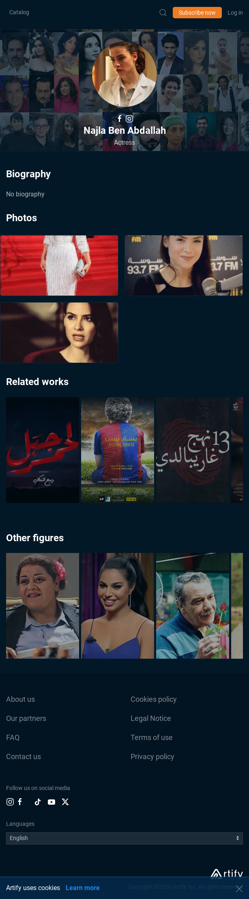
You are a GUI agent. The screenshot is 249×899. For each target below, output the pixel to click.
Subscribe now (197, 12)
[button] (124, 74)
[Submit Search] (163, 12)
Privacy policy (152, 756)
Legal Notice (151, 718)
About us (20, 699)
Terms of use (152, 737)
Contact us (23, 756)
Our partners (26, 718)
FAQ (12, 737)
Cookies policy (154, 699)
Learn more (83, 888)
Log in (235, 12)
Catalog (19, 12)
